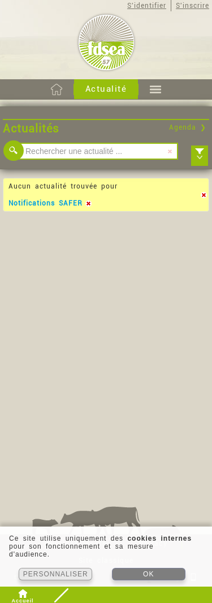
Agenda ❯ (187, 127)
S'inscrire (192, 6)
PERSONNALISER (55, 574)
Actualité (106, 89)
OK (148, 574)
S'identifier (146, 6)
